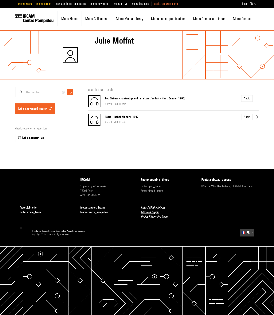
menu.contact (242, 19)
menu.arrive (120, 4)
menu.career (43, 4)
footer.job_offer (31, 208)
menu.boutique (140, 4)
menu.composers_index (209, 19)
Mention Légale (152, 212)
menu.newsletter (99, 4)
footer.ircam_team (32, 212)
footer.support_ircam (94, 208)
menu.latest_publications (168, 19)
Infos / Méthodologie (155, 208)
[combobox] (45, 92)
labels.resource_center (166, 4)
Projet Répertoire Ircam (157, 217)
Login (245, 4)
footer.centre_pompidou (96, 212)
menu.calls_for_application (71, 4)
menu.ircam (25, 4)
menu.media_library (129, 19)
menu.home (69, 19)
